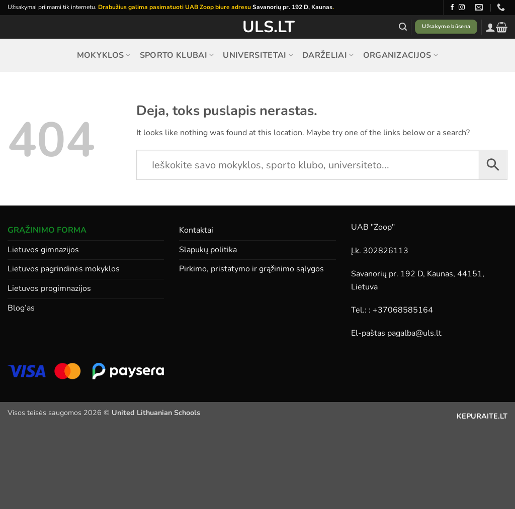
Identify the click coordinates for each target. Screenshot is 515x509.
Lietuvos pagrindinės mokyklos (64, 268)
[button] (403, 27)
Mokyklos (104, 55)
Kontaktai (196, 230)
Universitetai (258, 55)
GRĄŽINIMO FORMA (47, 230)
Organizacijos (401, 55)
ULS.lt (257, 27)
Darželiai (328, 55)
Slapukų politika (208, 249)
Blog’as (21, 308)
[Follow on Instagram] (462, 7)
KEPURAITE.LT (482, 416)
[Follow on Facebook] (452, 7)
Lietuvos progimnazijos (49, 288)
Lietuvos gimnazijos (43, 249)
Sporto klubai (177, 55)
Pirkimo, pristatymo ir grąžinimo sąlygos (251, 268)
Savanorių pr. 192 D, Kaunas (292, 7)
